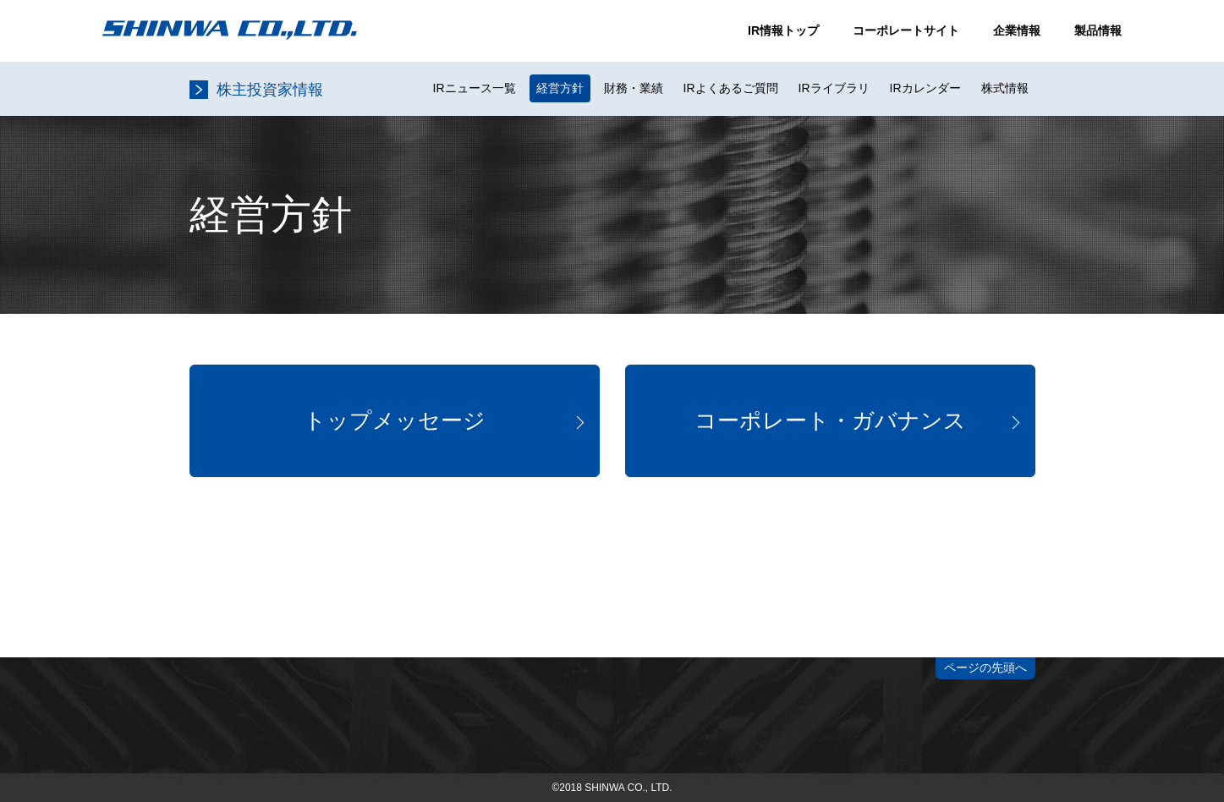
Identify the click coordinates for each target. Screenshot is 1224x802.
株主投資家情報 (270, 89)
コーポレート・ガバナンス (830, 420)
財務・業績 (633, 88)
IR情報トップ (783, 30)
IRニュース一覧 (474, 88)
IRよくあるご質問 (730, 88)
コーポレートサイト (906, 30)
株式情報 (1005, 88)
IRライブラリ (834, 88)
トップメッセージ (395, 420)
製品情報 (1098, 30)
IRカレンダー (925, 88)
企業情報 (1016, 30)
